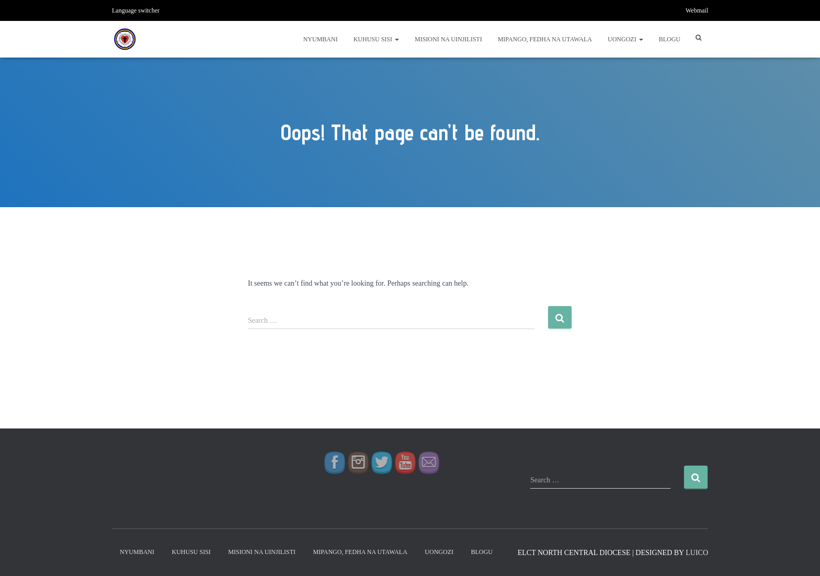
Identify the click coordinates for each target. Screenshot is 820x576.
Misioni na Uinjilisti (448, 39)
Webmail (697, 10)
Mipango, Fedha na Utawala (545, 39)
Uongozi (625, 39)
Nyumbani (320, 39)
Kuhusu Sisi (376, 39)
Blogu (669, 39)
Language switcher (136, 10)
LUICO (697, 553)
